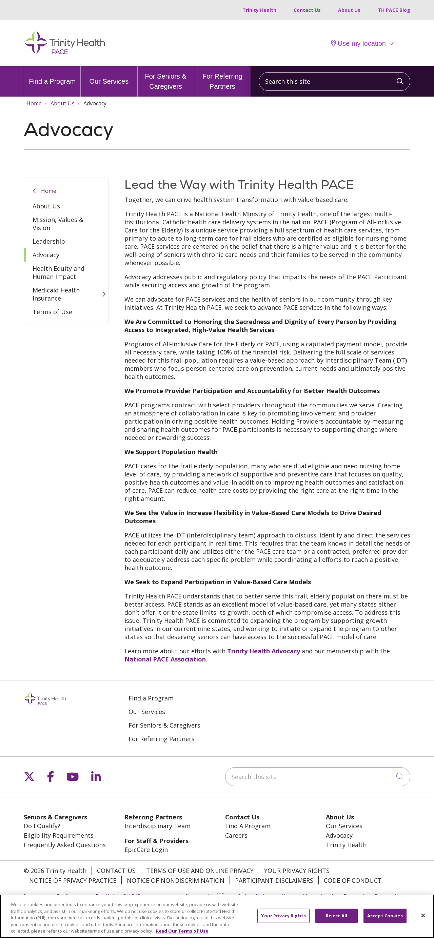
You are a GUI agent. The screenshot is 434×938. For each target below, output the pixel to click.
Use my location (358, 43)
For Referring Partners (222, 78)
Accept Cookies (385, 920)
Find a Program (52, 75)
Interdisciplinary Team (157, 826)
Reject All (336, 920)
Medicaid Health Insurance (56, 294)
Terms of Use (52, 312)
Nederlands (319, 896)
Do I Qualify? (42, 826)
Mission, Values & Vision (58, 224)
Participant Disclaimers (274, 880)
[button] (103, 294)
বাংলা (203, 896)
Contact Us (307, 10)
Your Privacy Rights (297, 870)
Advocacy (46, 255)
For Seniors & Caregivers (166, 78)
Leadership (49, 241)
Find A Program (248, 826)
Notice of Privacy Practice (72, 880)
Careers (236, 835)
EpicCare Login (146, 849)
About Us (349, 10)
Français (355, 896)
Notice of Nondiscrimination (175, 880)
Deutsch (386, 896)
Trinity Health (259, 10)
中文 (243, 896)
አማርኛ (156, 896)
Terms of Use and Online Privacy (200, 870)
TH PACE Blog (394, 10)
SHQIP (132, 896)
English (105, 896)
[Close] (423, 920)
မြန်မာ (223, 896)
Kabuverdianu (276, 896)
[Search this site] (334, 81)
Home (48, 191)
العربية (180, 896)
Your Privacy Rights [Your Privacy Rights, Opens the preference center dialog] (283, 920)
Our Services (109, 75)
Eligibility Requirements (59, 835)
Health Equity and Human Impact (58, 272)
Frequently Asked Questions (65, 845)
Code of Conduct (353, 880)
